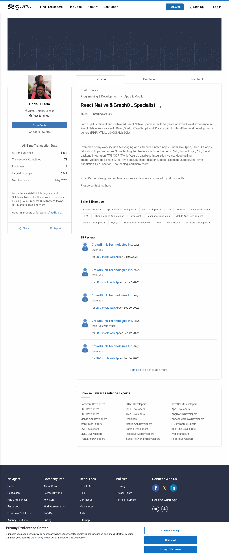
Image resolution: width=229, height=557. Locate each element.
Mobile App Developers (94, 418)
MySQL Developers (91, 433)
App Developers (180, 409)
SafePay (49, 513)
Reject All (170, 540)
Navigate (14, 479)
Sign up (134, 370)
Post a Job (175, 6)
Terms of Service (126, 499)
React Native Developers (140, 433)
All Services (89, 90)
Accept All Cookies (170, 549)
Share (24, 228)
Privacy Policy (124, 492)
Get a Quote (39, 125)
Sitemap (85, 520)
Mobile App (86, 506)
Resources (88, 479)
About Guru (50, 486)
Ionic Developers (135, 409)
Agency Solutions (18, 520)
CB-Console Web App (108, 256)
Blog (82, 492)
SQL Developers (90, 428)
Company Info (54, 479)
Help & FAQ (86, 486)
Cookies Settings (170, 530)
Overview (100, 79)
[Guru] (19, 7)
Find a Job (13, 506)
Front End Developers (93, 438)
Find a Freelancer (17, 499)
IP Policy (120, 486)
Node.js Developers (182, 438)
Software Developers (93, 404)
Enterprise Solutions (19, 513)
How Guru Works (53, 492)
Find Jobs (75, 7)
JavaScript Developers (184, 404)
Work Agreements (54, 506)
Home (11, 486)
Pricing (47, 520)
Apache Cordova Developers (187, 418)
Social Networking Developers (143, 438)
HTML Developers (136, 404)
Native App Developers (139, 423)
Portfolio (149, 79)
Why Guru (49, 499)
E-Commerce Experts (183, 423)
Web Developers (135, 414)
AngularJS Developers (184, 414)
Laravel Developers (137, 428)
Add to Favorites (40, 132)
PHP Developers (90, 414)
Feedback (197, 79)
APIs (82, 513)
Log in (147, 370)
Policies (122, 479)
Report (55, 228)
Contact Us (86, 499)
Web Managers (180, 433)
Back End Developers (183, 428)
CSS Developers (90, 409)
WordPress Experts (92, 423)
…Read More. (54, 212)
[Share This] (159, 107)
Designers (132, 418)
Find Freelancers (51, 7)
